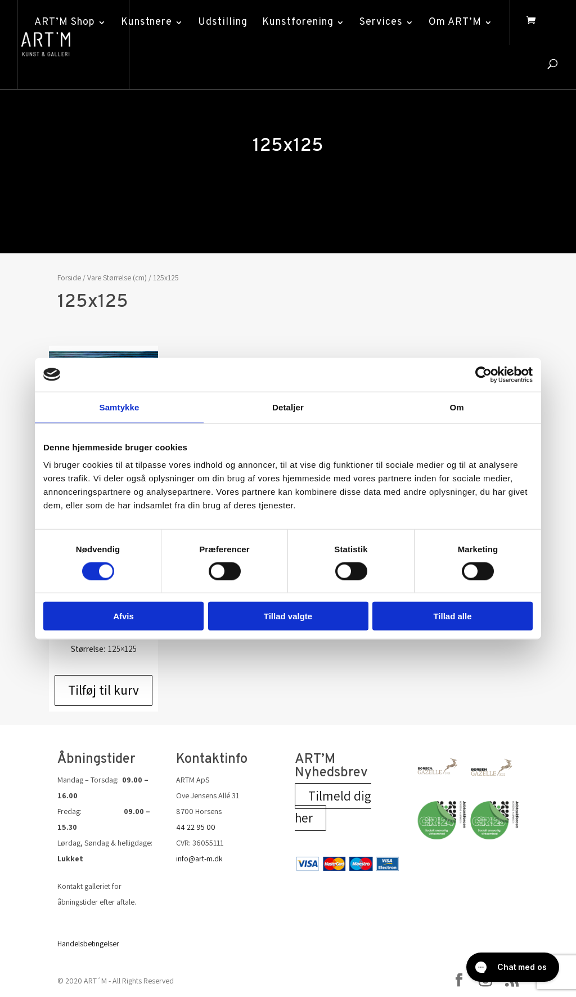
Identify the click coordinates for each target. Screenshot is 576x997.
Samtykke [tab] (120, 407)
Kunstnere (146, 22)
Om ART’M (455, 22)
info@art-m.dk (199, 858)
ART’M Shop (64, 22)
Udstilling (223, 22)
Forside (69, 277)
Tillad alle (452, 616)
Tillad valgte (288, 616)
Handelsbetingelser (88, 943)
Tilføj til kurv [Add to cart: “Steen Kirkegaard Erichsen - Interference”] (103, 690)
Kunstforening (298, 22)
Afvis (123, 616)
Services (381, 22)
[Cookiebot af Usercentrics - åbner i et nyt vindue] (483, 374)
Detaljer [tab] (288, 407)
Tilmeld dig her (333, 807)
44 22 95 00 (195, 827)
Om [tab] (456, 407)
